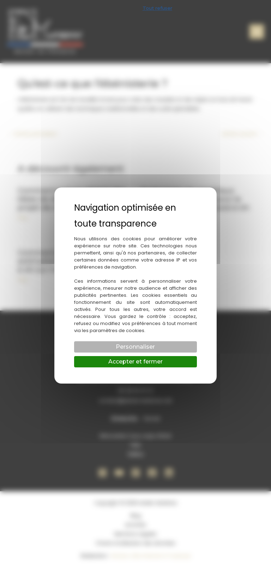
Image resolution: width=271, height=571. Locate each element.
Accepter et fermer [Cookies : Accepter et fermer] (135, 361)
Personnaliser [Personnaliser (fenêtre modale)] (135, 346)
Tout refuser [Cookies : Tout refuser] (157, 8)
